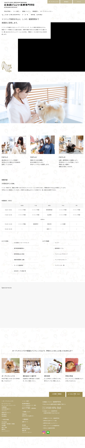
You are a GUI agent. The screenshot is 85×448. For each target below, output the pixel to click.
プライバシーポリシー (27, 443)
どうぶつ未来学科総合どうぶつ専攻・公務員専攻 (29, 419)
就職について (26, 13)
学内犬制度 (4, 433)
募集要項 (35, 13)
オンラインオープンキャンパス (8, 416)
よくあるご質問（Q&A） (74, 405)
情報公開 (24, 442)
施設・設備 (4, 438)
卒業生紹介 (24, 425)
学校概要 (4, 437)
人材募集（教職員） (57, 405)
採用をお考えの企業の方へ (28, 427)
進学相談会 (4, 425)
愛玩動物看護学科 (26, 415)
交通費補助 (4, 418)
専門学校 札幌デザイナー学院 (50, 432)
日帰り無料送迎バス (6, 420)
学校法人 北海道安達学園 (49, 439)
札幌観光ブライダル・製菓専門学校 (51, 429)
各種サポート (25, 433)
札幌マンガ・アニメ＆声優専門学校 (51, 437)
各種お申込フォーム (6, 424)
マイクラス (4, 422)
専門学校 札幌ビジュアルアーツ (50, 434)
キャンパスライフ (6, 442)
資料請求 (66, 1)
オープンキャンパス (53, 1)
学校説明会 (4, 427)
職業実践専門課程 (26, 440)
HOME (3, 19)
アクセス (79, 1)
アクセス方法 (25, 438)
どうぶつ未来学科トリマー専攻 (29, 416)
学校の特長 (7, 13)
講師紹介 (4, 440)
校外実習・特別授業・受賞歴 (8, 435)
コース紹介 (16, 13)
